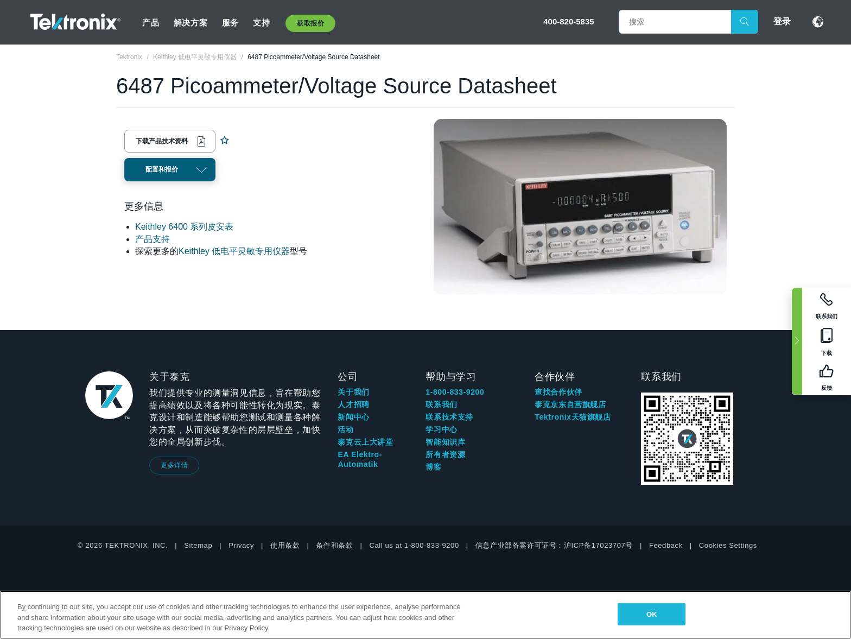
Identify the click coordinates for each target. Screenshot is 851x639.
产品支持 (152, 239)
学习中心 (441, 429)
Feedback (666, 545)
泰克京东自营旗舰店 (570, 404)
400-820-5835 (568, 21)
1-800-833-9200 (455, 392)
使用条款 (285, 545)
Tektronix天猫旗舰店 (573, 417)
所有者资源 (445, 454)
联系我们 (441, 404)
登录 (782, 21)
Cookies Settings (728, 545)
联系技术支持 (449, 417)
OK (651, 614)
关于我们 (353, 392)
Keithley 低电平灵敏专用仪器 (234, 251)
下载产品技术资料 (162, 141)
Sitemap (198, 545)
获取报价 (310, 23)
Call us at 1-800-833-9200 (414, 545)
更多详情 (174, 465)
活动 (345, 429)
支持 (261, 22)
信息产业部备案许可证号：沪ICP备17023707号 (554, 545)
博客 (433, 467)
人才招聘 (353, 404)
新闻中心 (353, 417)
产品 (150, 22)
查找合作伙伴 (558, 392)
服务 (230, 22)
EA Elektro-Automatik (360, 459)
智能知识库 (445, 442)
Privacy (241, 545)
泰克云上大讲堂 (365, 442)
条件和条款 (334, 545)
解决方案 (190, 22)
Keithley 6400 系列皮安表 (184, 226)
